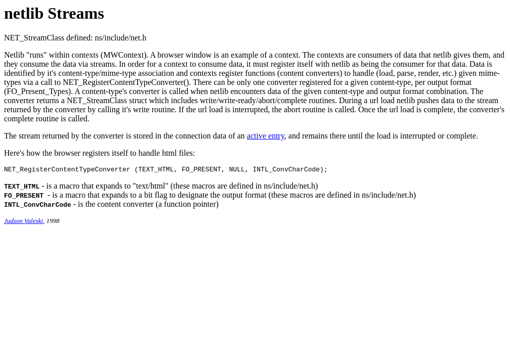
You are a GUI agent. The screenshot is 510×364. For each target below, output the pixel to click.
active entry (265, 135)
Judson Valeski (23, 222)
